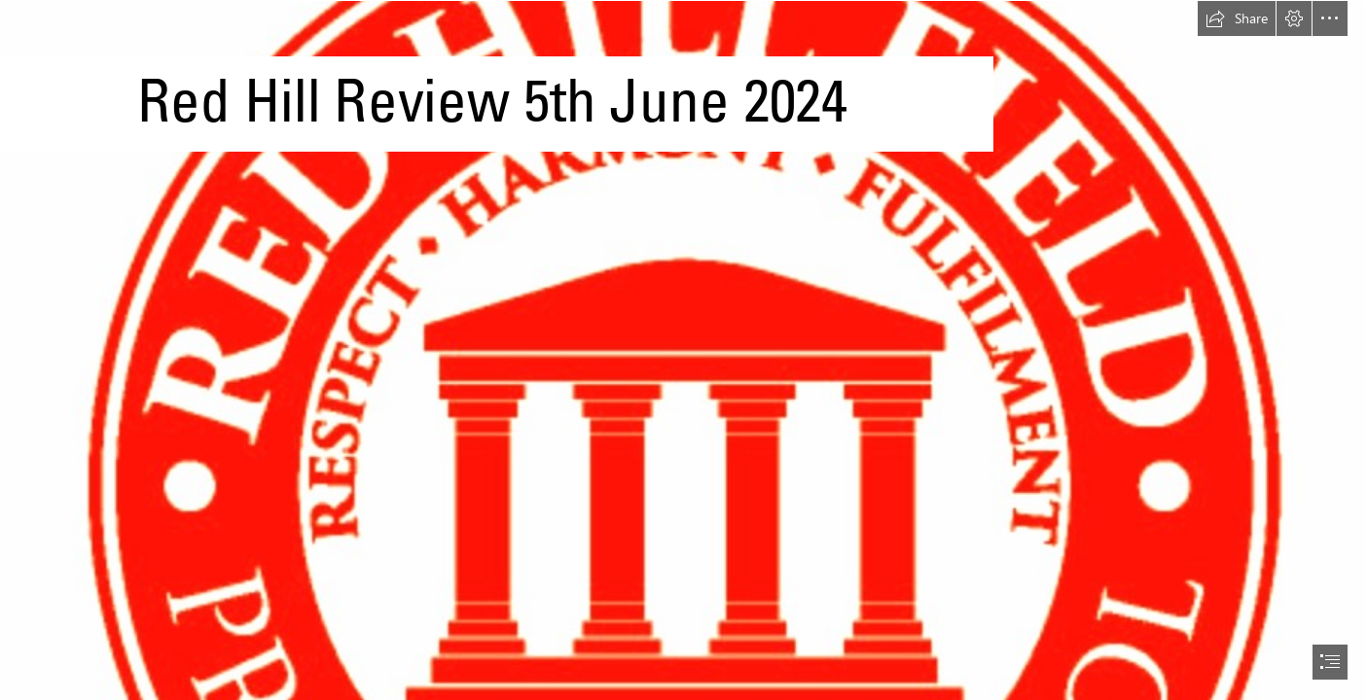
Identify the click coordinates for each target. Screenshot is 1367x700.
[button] (1237, 18)
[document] (683, 350)
